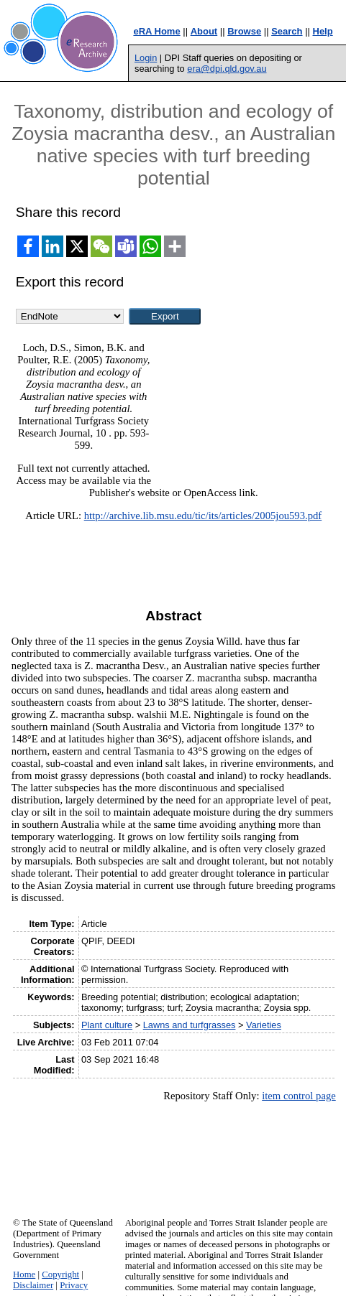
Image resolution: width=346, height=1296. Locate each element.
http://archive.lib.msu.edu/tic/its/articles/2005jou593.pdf (203, 515)
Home (24, 1274)
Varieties (263, 1025)
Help (323, 31)
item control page (299, 1095)
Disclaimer (33, 1285)
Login (146, 57)
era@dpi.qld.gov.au (226, 68)
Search (286, 31)
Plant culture (106, 1025)
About (204, 31)
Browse (244, 31)
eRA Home (156, 31)
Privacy (74, 1285)
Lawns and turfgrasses (189, 1025)
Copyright (60, 1274)
